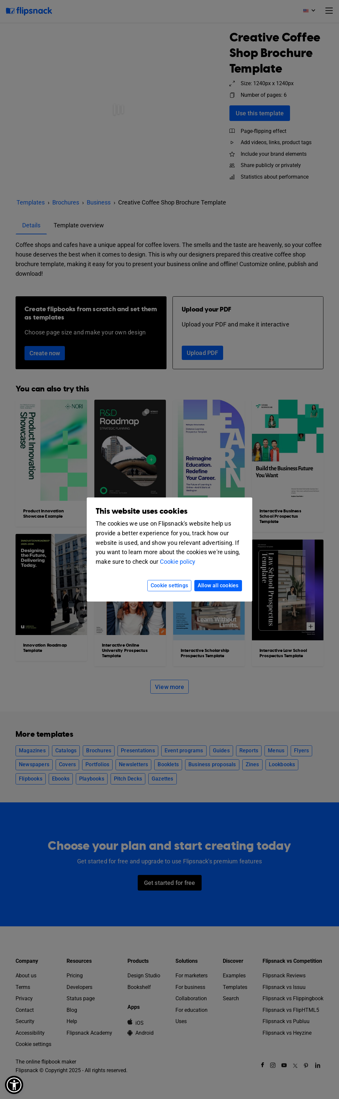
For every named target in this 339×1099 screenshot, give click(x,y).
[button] (14, 1084)
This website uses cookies (141, 511)
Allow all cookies (218, 585)
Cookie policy (178, 561)
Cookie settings (169, 585)
